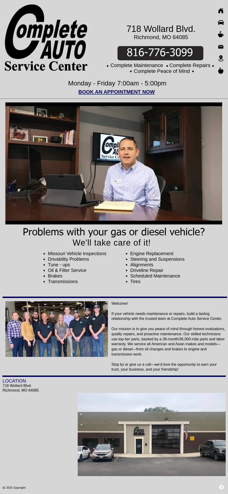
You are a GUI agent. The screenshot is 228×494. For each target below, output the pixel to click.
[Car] (220, 22)
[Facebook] (221, 487)
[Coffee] (220, 34)
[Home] (220, 10)
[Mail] (220, 46)
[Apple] (220, 70)
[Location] (220, 58)
